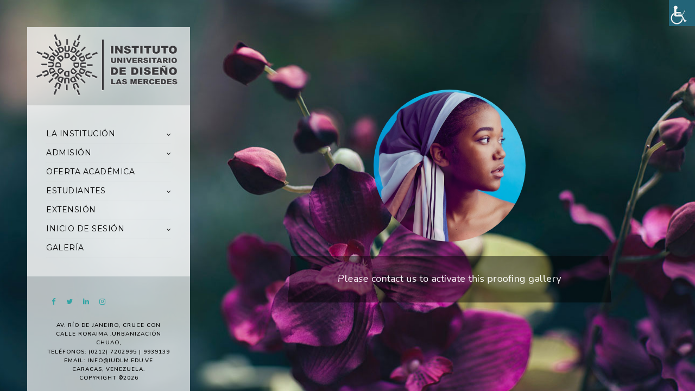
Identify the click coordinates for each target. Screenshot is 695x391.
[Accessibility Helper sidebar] (682, 13)
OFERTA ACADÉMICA (90, 171)
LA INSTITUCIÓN (80, 133)
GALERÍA (65, 248)
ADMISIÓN (68, 152)
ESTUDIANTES (76, 190)
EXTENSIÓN (71, 210)
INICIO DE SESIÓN (85, 229)
